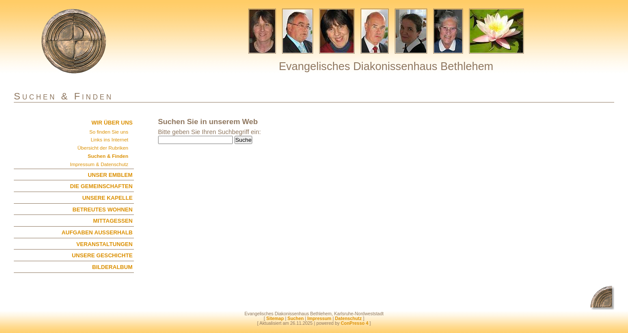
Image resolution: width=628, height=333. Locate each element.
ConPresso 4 (354, 323)
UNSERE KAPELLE (107, 198)
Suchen (295, 318)
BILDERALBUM (112, 267)
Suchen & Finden (108, 156)
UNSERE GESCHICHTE (102, 255)
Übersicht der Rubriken (102, 147)
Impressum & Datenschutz (99, 164)
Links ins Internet (109, 139)
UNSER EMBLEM (110, 175)
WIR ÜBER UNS (112, 122)
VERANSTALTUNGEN (104, 244)
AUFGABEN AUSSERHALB (97, 232)
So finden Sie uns (108, 131)
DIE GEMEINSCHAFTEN (101, 186)
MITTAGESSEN (113, 221)
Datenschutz (348, 318)
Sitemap (275, 318)
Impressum (320, 318)
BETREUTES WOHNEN (103, 209)
